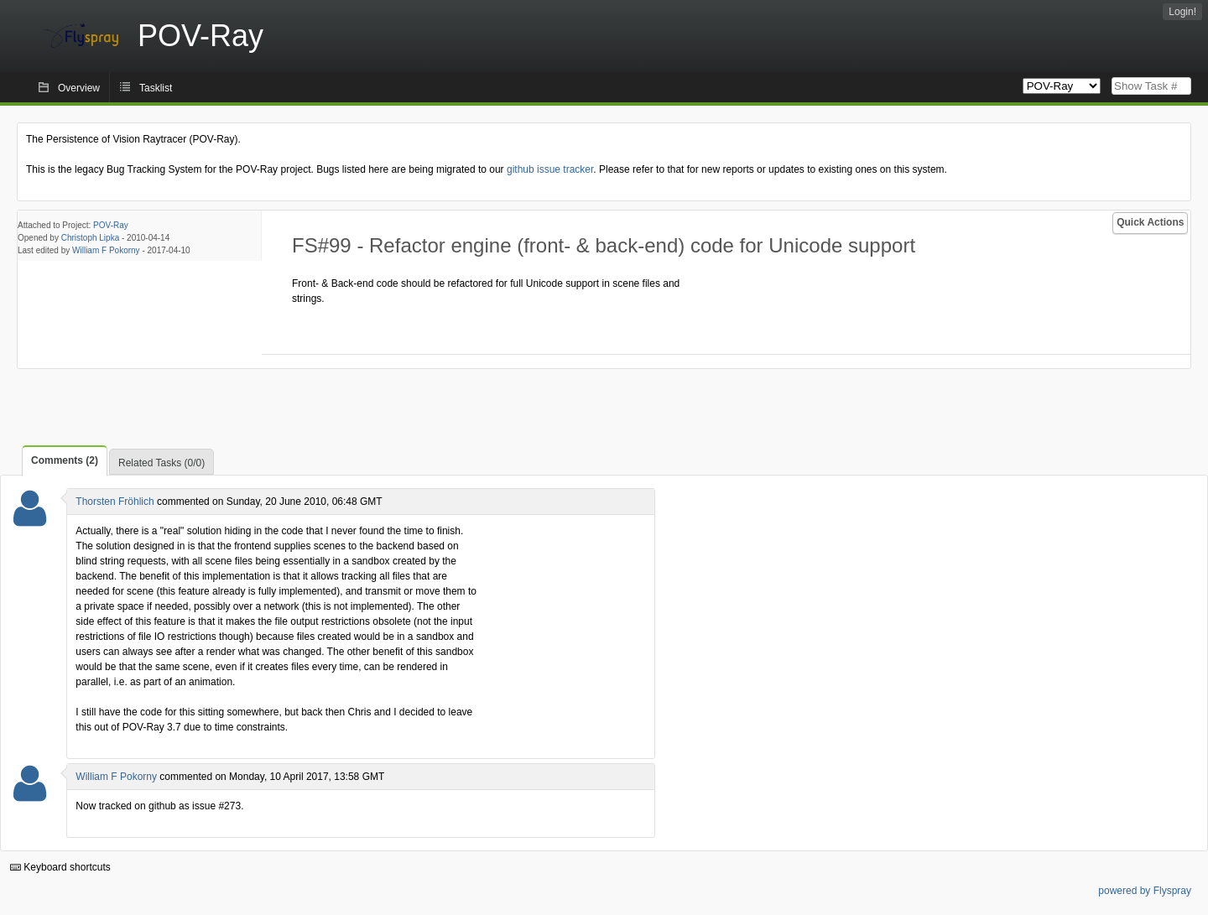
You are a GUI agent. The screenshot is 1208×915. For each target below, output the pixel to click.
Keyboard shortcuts (60, 867)
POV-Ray (110, 225)
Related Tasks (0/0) (161, 463)
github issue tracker (550, 169)
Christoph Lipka (90, 237)
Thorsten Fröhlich (115, 501)
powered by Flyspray (1144, 891)
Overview (79, 88)
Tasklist (155, 88)
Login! (1182, 12)
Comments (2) (64, 460)
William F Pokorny (106, 250)
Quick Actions (1150, 222)
